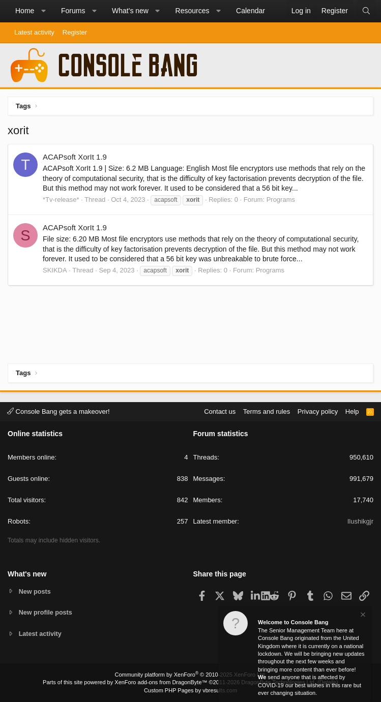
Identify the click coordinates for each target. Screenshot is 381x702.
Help (352, 411)
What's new (130, 11)
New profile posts (46, 612)
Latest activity (34, 32)
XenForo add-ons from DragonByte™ (160, 682)
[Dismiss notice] (362, 616)
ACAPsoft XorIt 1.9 (75, 156)
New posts (35, 591)
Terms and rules (266, 411)
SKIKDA (55, 270)
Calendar (250, 11)
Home (24, 11)
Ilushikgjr (360, 521)
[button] (43, 11)
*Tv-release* (61, 199)
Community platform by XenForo (191, 675)
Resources (192, 11)
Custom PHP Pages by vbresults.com (190, 690)
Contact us (220, 411)
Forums (73, 11)
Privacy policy (318, 411)
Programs (281, 199)
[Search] (366, 11)
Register (75, 32)
